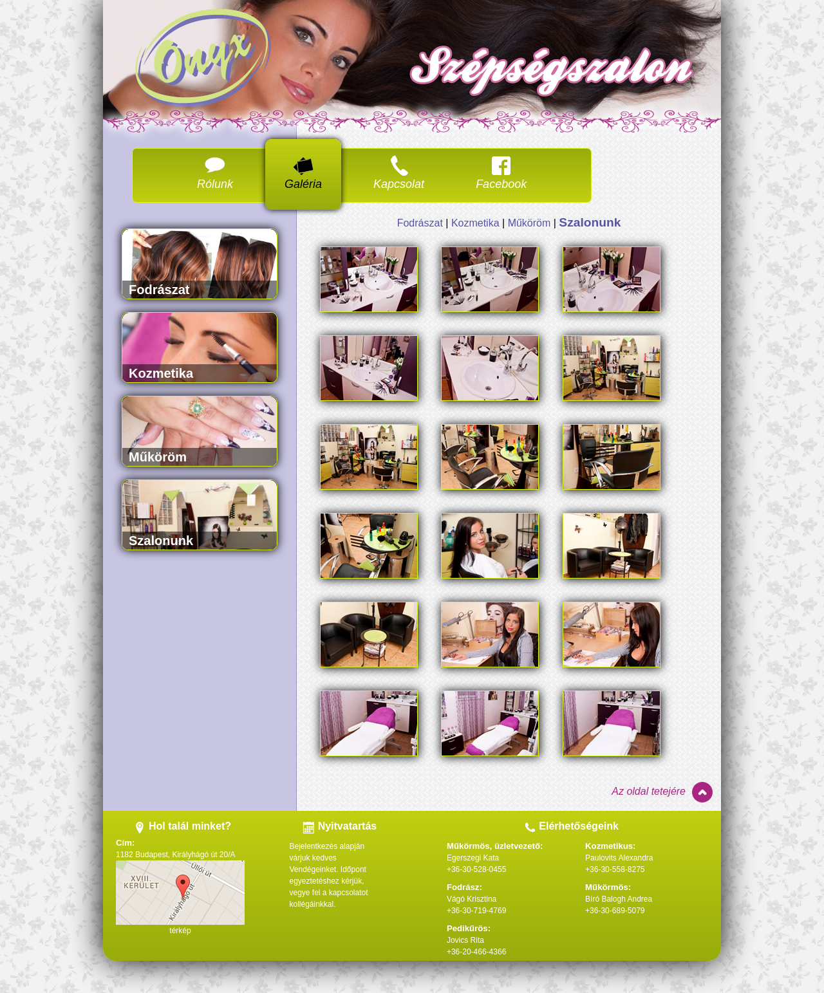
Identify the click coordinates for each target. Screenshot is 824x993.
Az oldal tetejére (663, 793)
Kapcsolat (398, 172)
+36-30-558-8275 (614, 869)
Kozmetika (475, 223)
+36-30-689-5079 (614, 910)
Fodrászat (420, 223)
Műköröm (529, 223)
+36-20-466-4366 (476, 951)
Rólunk (215, 172)
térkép (180, 930)
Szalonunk (590, 222)
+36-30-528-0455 (476, 869)
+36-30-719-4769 (476, 910)
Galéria (303, 172)
